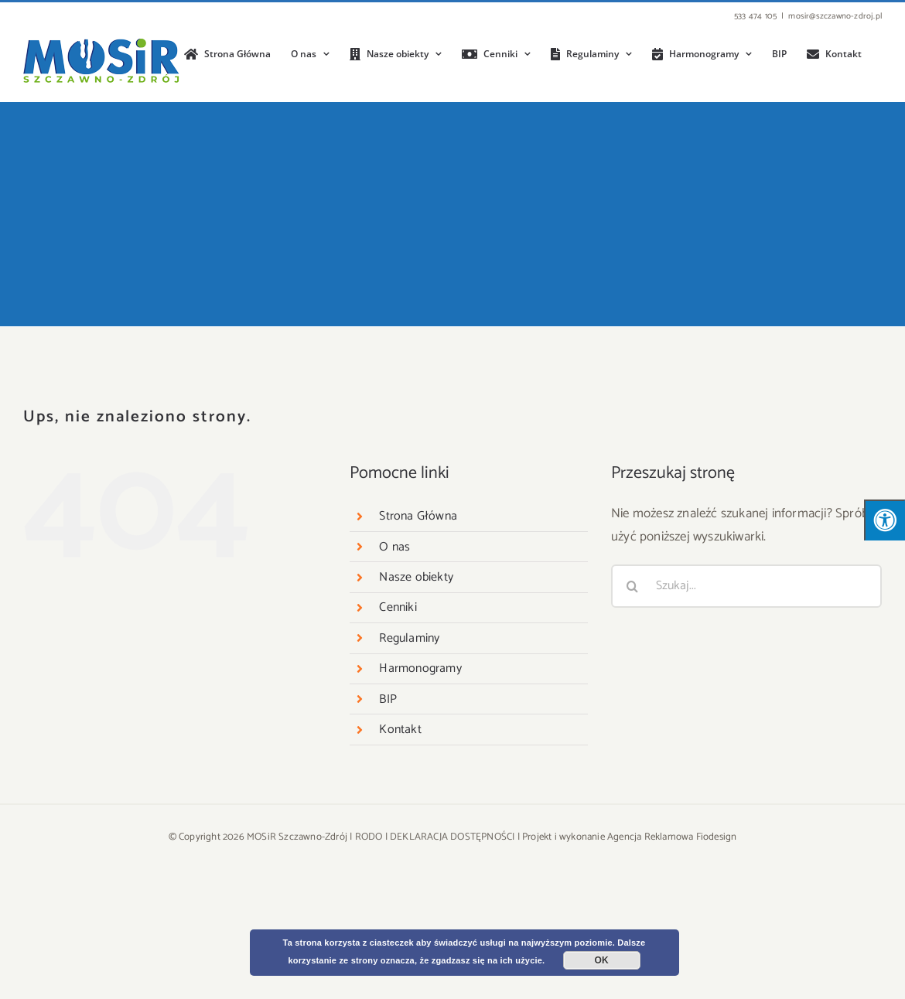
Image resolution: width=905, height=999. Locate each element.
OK (602, 960)
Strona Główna (418, 516)
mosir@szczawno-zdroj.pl (835, 16)
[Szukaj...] (746, 586)
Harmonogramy (420, 668)
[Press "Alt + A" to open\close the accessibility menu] (884, 520)
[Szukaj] (632, 586)
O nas (394, 547)
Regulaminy (409, 638)
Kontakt (400, 729)
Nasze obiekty (416, 577)
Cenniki (397, 607)
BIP (388, 699)
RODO (369, 837)
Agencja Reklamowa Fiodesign (671, 837)
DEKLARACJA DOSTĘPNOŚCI (452, 837)
